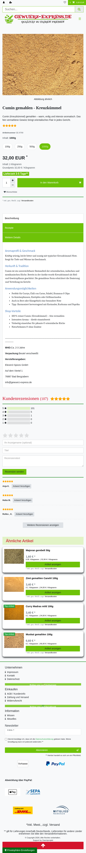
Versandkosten (27, 201)
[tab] (43, 218)
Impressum (12, 672)
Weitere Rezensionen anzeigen (43, 525)
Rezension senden (14, 471)
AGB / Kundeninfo (16, 693)
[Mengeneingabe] (6, 182)
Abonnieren (57, 750)
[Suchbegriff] (38, 9)
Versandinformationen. (55, 833)
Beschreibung (12, 218)
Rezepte (9, 228)
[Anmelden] (4, 2)
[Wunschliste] (65, 2)
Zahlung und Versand (18, 697)
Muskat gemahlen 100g (39, 634)
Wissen (10, 715)
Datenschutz (13, 679)
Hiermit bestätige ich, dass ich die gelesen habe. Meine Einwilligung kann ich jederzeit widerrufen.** (39, 740)
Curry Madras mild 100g (39, 606)
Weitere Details (12, 237)
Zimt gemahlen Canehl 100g (42, 578)
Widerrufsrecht (14, 700)
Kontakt (11, 675)
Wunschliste (10, 192)
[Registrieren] (11, 2)
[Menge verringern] (12, 185)
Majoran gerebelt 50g (38, 550)
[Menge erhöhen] (12, 180)
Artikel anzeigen (53, 564)
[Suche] (79, 9)
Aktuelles (11, 719)
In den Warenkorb (60, 182)
